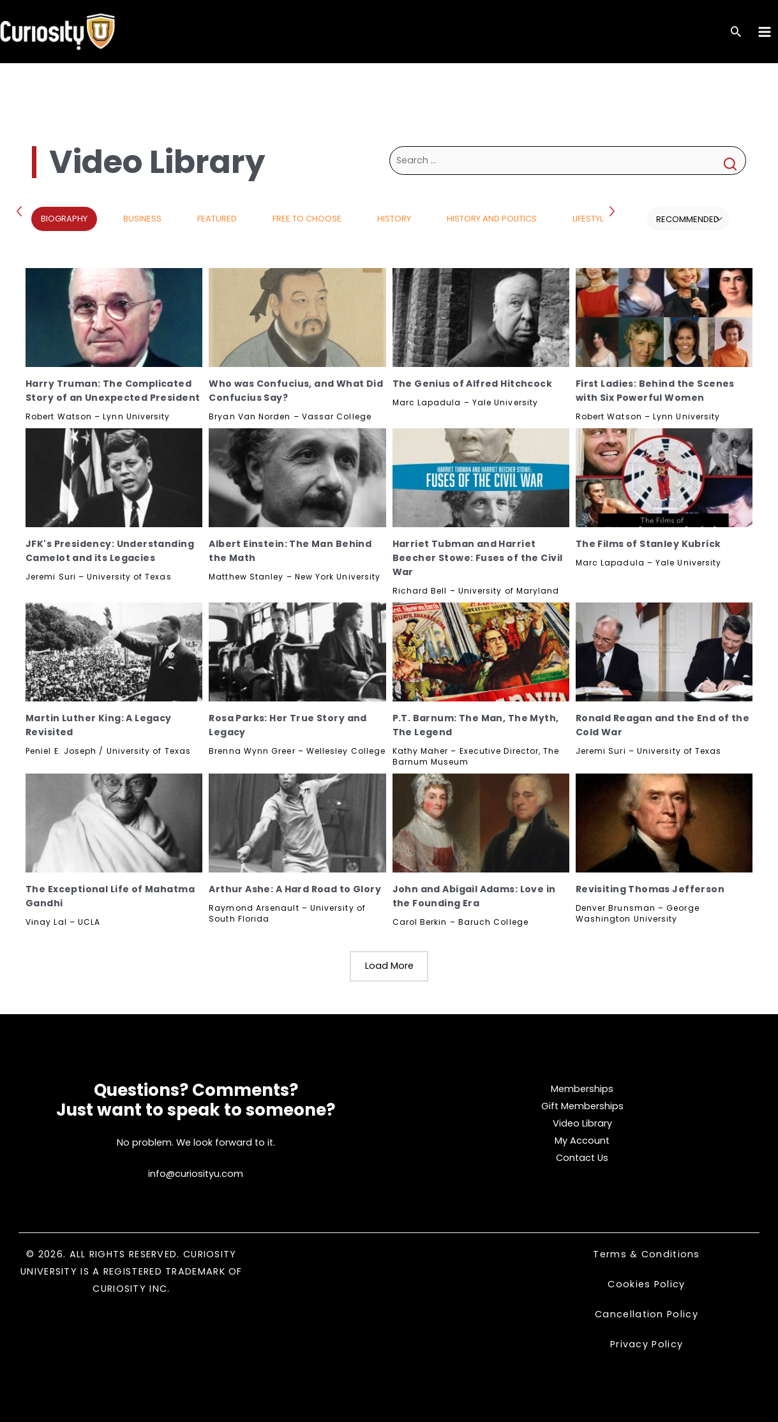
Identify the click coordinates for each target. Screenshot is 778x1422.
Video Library (582, 1123)
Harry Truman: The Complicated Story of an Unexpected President (113, 390)
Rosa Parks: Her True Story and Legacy (288, 725)
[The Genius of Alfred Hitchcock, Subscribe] (481, 317)
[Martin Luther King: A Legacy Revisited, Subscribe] (114, 651)
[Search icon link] (736, 33)
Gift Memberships (582, 1106)
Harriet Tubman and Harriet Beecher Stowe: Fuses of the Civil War (478, 557)
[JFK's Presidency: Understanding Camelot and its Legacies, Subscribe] (114, 477)
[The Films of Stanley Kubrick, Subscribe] (664, 477)
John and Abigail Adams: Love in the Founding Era (474, 896)
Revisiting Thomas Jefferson (650, 889)
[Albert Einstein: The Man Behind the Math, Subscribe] (297, 477)
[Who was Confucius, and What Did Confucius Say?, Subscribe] (297, 317)
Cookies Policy (646, 1284)
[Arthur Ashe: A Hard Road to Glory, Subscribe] (297, 823)
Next (613, 210)
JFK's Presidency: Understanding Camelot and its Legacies (110, 550)
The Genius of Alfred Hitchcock (473, 383)
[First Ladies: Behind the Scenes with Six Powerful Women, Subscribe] (664, 317)
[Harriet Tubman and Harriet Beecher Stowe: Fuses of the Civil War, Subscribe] (481, 477)
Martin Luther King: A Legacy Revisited (99, 725)
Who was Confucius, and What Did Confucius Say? (296, 390)
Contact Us (582, 1157)
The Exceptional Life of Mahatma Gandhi (110, 896)
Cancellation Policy (646, 1314)
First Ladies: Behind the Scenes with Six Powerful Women (655, 390)
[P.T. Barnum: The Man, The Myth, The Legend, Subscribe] (481, 651)
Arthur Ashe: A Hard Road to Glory (295, 889)
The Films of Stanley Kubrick (648, 543)
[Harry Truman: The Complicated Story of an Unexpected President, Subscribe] (114, 317)
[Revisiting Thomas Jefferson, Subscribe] (664, 823)
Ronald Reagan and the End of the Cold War (662, 725)
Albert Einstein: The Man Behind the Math (290, 550)
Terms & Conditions (646, 1254)
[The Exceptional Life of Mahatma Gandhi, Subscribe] (114, 823)
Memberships (582, 1088)
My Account (582, 1140)
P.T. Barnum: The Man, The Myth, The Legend (476, 725)
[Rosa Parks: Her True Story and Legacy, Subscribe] (297, 651)
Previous (21, 210)
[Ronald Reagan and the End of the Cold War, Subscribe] (664, 651)
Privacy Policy (646, 1344)
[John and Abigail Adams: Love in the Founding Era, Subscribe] (481, 823)
